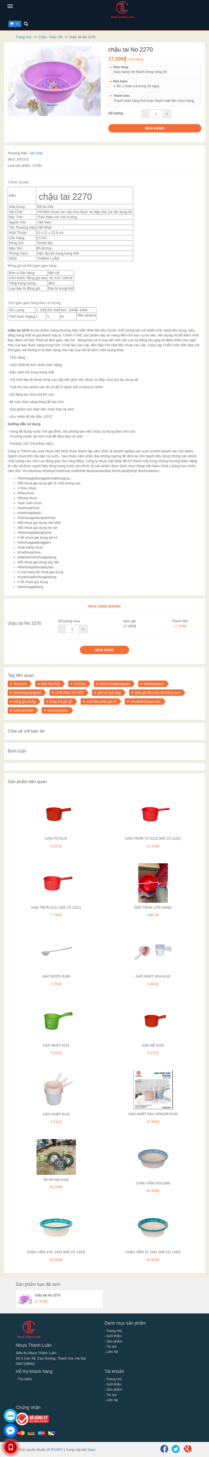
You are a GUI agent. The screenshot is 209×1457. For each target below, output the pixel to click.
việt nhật (35, 153)
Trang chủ (113, 1331)
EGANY (57, 1450)
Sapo (91, 1450)
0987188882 (25, 1364)
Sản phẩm (113, 1341)
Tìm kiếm (24, 1379)
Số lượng (115, 113)
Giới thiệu (112, 1336)
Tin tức (110, 1346)
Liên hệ (111, 1352)
